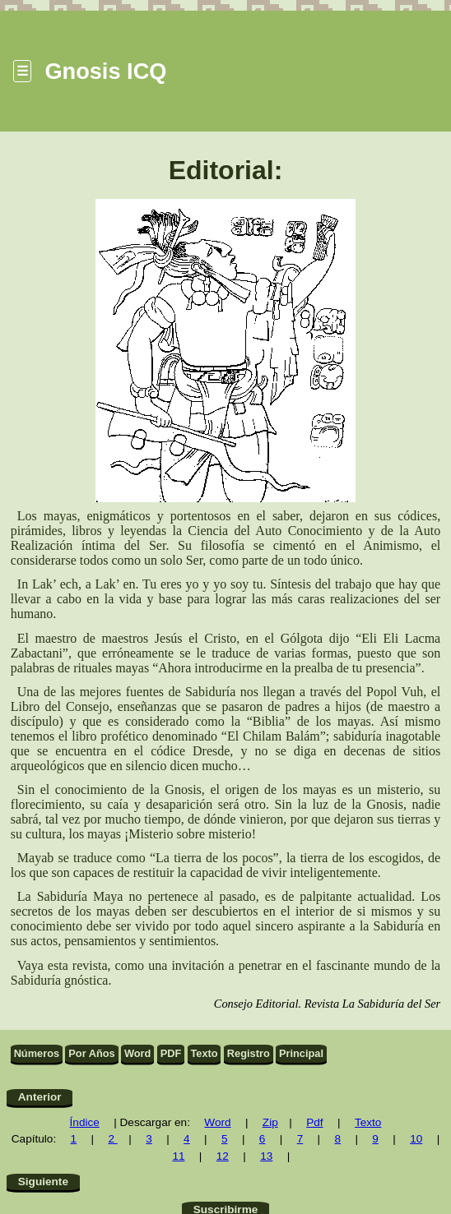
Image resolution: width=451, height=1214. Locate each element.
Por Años (91, 1053)
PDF (171, 1053)
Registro (248, 1053)
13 (266, 1156)
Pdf (314, 1122)
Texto (203, 1053)
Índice (85, 1122)
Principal (301, 1053)
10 (416, 1139)
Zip (270, 1122)
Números (36, 1053)
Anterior (40, 1097)
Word (137, 1053)
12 (222, 1156)
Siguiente (43, 1181)
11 (178, 1156)
